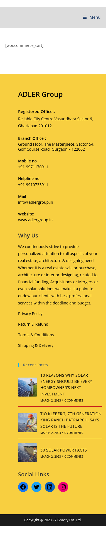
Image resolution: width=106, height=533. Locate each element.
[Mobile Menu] (92, 17)
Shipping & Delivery (35, 345)
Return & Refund (33, 324)
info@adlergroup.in (35, 202)
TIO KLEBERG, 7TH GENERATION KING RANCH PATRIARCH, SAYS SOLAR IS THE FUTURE (71, 420)
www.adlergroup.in (35, 219)
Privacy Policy (30, 313)
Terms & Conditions (36, 334)
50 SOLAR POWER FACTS (63, 450)
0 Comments (74, 400)
